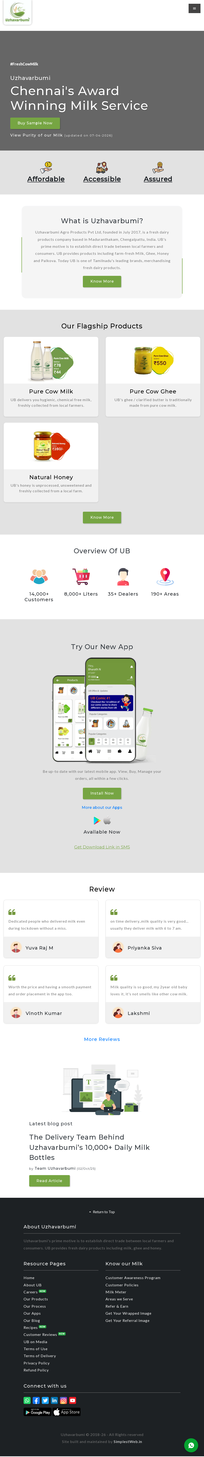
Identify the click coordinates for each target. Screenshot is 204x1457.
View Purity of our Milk (61, 135)
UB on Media (35, 1342)
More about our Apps (102, 808)
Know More (102, 281)
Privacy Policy (37, 1363)
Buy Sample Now (35, 123)
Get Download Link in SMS (102, 847)
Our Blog (32, 1321)
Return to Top (102, 1212)
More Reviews (102, 1040)
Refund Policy (36, 1370)
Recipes (35, 1328)
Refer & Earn (117, 1306)
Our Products (36, 1299)
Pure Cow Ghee (153, 391)
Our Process (35, 1306)
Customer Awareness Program (133, 1278)
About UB (33, 1285)
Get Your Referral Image (128, 1321)
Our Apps (32, 1313)
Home (29, 1278)
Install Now (102, 793)
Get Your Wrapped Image (128, 1313)
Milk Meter (116, 1292)
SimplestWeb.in (128, 1442)
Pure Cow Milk (51, 391)
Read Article (50, 1181)
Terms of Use (36, 1349)
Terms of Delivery (40, 1356)
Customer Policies (122, 1285)
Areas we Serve (119, 1299)
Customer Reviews (45, 1335)
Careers (35, 1292)
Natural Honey (51, 477)
